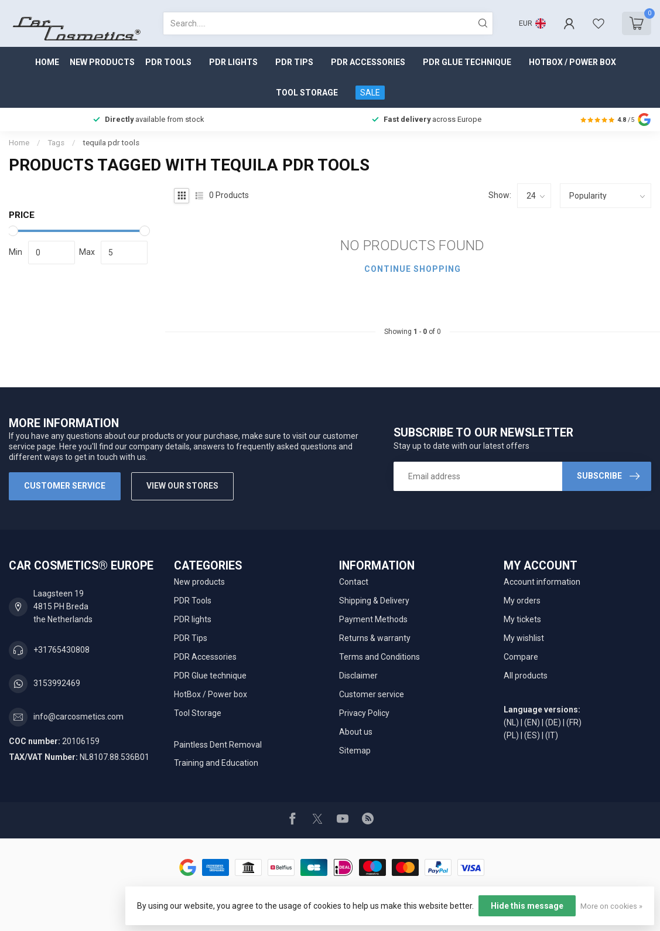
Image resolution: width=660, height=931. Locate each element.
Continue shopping (412, 269)
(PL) (511, 735)
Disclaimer (358, 675)
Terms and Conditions (379, 656)
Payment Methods (373, 619)
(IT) (551, 735)
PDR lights (233, 62)
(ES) (532, 735)
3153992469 (56, 683)
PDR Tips (294, 62)
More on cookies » (611, 906)
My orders (522, 600)
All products (526, 675)
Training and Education (216, 763)
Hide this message (527, 905)
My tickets (522, 619)
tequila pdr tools (111, 142)
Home (47, 62)
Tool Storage (307, 92)
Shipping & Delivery (374, 600)
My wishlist (524, 638)
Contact (353, 581)
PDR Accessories (368, 62)
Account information (542, 581)
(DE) (553, 722)
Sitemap (355, 750)
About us (355, 731)
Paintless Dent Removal (218, 744)
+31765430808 (61, 649)
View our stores (182, 485)
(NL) (511, 722)
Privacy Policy (364, 713)
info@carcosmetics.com (78, 716)
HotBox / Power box (572, 62)
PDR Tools (168, 62)
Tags (55, 142)
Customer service (64, 485)
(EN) (532, 722)
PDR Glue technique (467, 62)
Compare (521, 656)
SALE (370, 92)
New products (102, 62)
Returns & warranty (375, 638)
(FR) (574, 722)
